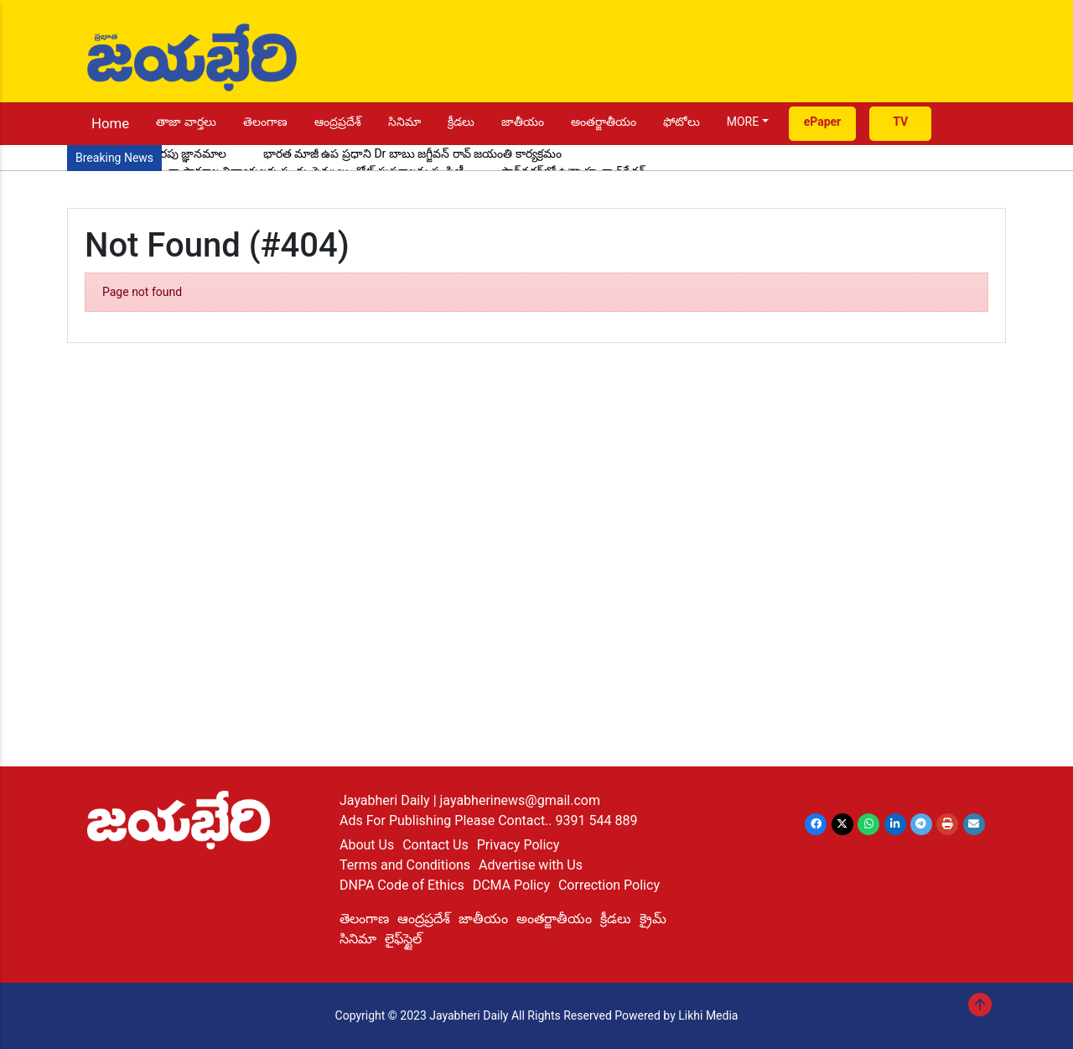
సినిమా (404, 121)
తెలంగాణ (265, 121)
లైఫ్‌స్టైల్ (403, 939)
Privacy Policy (518, 845)
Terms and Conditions (405, 865)
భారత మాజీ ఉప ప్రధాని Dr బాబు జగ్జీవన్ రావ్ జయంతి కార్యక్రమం (412, 153)
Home (110, 123)
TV (900, 121)
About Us (367, 845)
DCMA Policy (511, 885)
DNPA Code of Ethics (402, 885)
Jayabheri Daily (386, 800)
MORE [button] (743, 121)
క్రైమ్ (653, 919)
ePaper (823, 121)
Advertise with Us (531, 865)
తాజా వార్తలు (185, 121)
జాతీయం (522, 121)
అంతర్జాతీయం (603, 121)
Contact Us (435, 845)
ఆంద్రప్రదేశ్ (337, 121)
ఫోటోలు (681, 121)
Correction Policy (609, 885)
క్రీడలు (461, 121)
